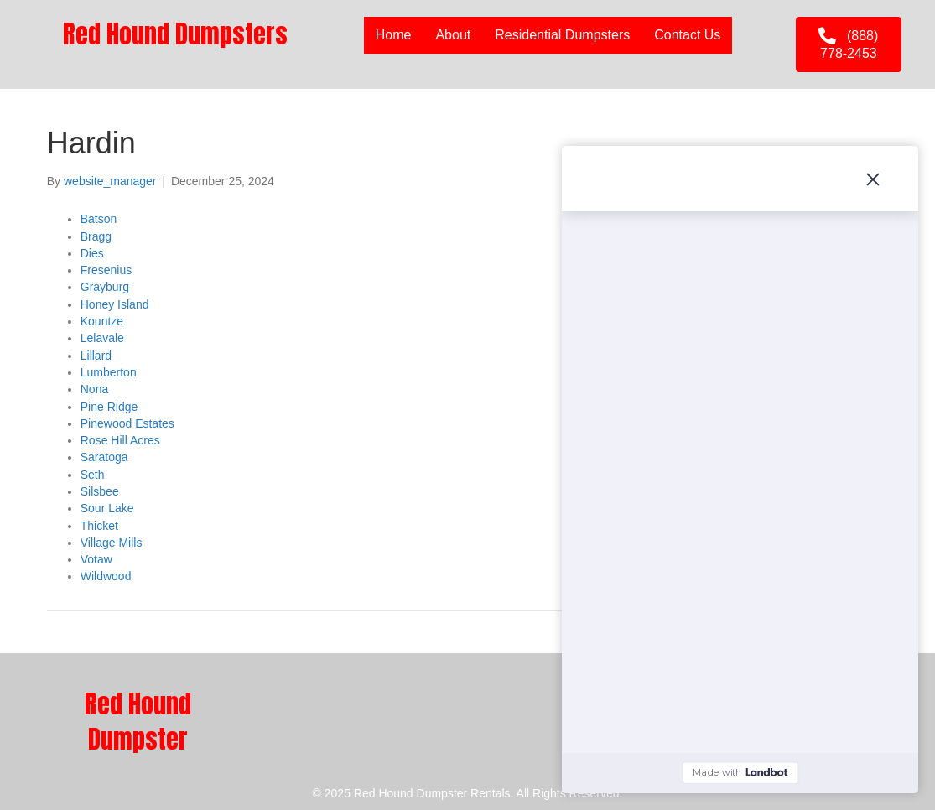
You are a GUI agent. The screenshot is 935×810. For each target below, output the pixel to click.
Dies (92, 253)
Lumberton (109, 372)
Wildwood (106, 576)
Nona (94, 389)
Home (394, 35)
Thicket (99, 525)
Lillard (96, 355)
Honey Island (115, 304)
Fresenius (106, 270)
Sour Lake (107, 508)
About (452, 35)
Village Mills (112, 542)
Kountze (102, 321)
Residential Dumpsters (562, 35)
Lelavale (102, 338)
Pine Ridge (109, 406)
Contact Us (687, 35)
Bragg (96, 236)
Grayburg (105, 286)
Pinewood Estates (127, 423)
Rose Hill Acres (120, 440)
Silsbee (100, 491)
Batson (99, 219)
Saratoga (104, 457)
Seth (93, 474)
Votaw (96, 559)
